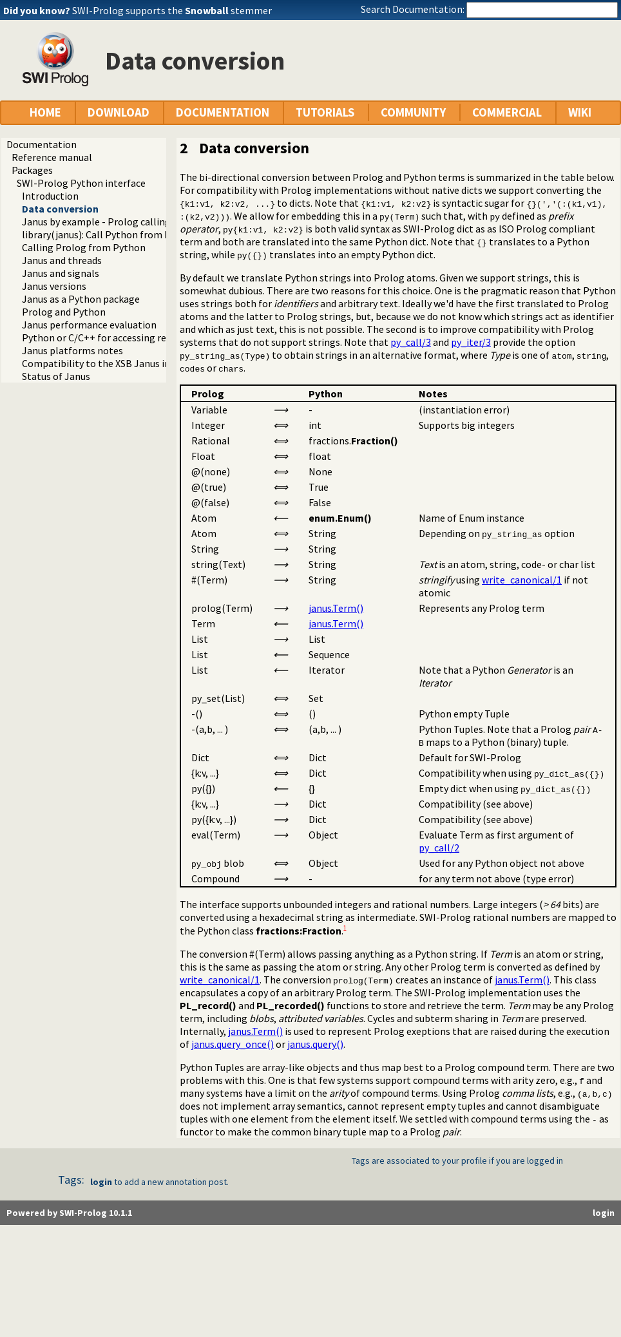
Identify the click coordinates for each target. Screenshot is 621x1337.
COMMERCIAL (507, 112)
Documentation (41, 144)
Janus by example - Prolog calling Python (113, 221)
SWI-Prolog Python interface (81, 182)
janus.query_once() (232, 1044)
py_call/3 (410, 342)
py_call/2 (439, 847)
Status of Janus (56, 376)
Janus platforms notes (72, 350)
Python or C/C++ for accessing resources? (113, 337)
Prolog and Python (64, 311)
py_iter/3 (471, 342)
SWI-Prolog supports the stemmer (172, 10)
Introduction (50, 195)
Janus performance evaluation (89, 324)
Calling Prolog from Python (84, 247)
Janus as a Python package (81, 298)
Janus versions (54, 286)
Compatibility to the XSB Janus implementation (129, 363)
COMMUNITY (413, 112)
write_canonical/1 (522, 579)
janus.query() (315, 1044)
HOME (45, 112)
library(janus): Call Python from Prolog (108, 234)
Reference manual (52, 157)
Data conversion (60, 208)
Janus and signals (60, 273)
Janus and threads (62, 260)
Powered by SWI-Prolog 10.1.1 (69, 1212)
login (101, 1182)
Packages (32, 170)
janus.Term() (336, 608)
